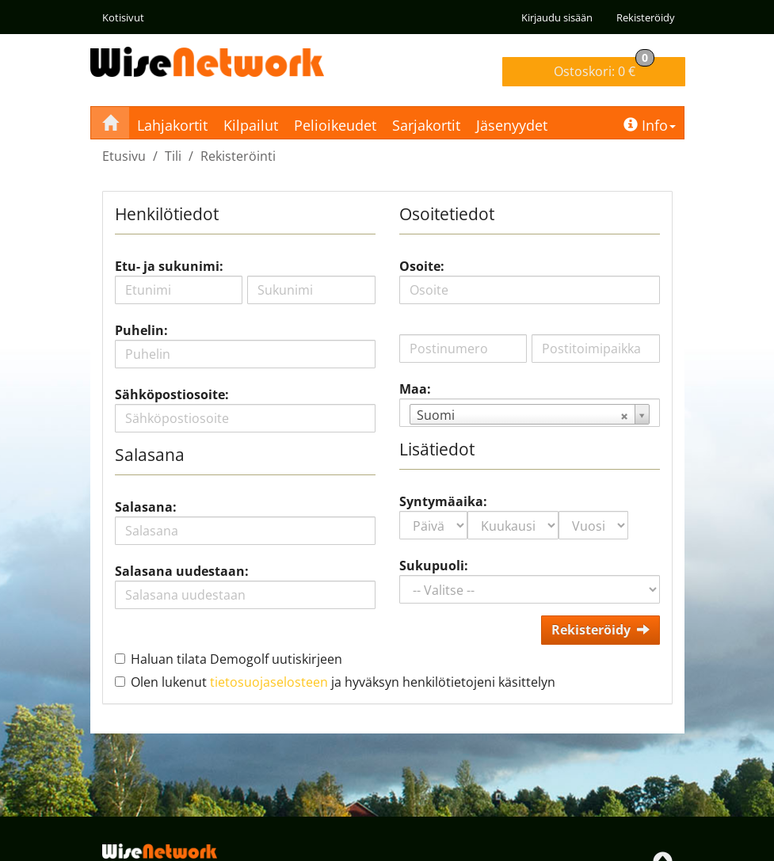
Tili (173, 156)
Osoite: (421, 266)
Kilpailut (250, 125)
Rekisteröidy (645, 17)
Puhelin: (141, 330)
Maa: (415, 389)
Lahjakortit (172, 125)
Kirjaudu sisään (557, 17)
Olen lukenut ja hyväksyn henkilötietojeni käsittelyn (343, 682)
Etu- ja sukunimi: (169, 266)
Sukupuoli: (433, 565)
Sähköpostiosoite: (172, 394)
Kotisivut (123, 17)
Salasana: (146, 507)
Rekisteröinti (238, 156)
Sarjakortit (426, 125)
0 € (604, 68)
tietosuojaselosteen (269, 682)
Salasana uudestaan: (182, 571)
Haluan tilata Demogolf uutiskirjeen (236, 659)
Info (649, 125)
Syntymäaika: (443, 501)
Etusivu (124, 156)
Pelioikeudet (335, 125)
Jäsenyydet (511, 125)
